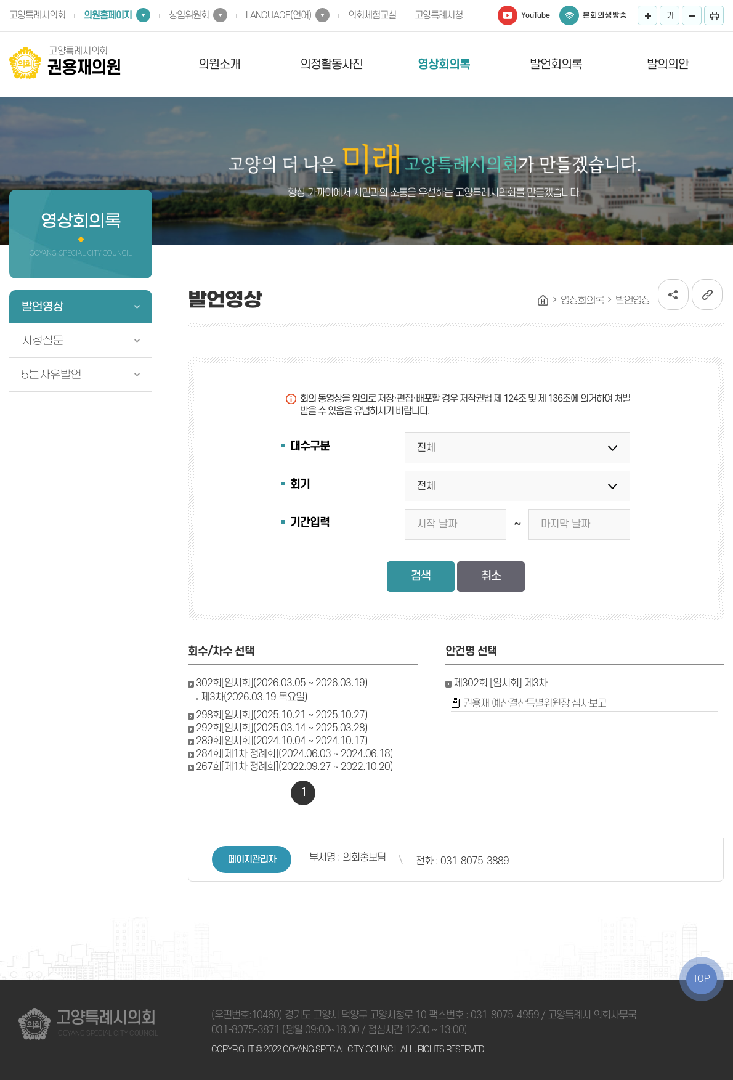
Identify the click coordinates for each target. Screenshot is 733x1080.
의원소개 (219, 64)
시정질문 (42, 340)
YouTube (535, 15)
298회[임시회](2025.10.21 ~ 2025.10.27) (282, 715)
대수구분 (310, 446)
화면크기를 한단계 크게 (647, 15)
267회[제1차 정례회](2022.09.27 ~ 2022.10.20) (294, 767)
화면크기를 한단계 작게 (692, 15)
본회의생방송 (605, 15)
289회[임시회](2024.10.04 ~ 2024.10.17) (282, 741)
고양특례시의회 (37, 15)
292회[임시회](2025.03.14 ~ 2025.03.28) (282, 728)
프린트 (714, 15)
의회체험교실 (372, 15)
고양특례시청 (439, 15)
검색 (421, 576)
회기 (300, 484)
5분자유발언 (51, 374)
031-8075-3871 (245, 1030)
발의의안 (668, 64)
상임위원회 (189, 15)
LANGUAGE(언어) (278, 15)
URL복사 (707, 294)
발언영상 (42, 306)
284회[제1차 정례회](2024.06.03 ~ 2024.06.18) (294, 754)
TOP (701, 979)
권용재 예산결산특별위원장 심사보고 (534, 703)
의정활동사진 (331, 64)
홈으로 (543, 300)
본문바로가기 (0, 0)
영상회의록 (444, 64)
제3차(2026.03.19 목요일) (254, 697)
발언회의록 (556, 64)
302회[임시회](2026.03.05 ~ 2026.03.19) (282, 683)
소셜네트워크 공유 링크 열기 (673, 294)
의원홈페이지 (108, 15)
